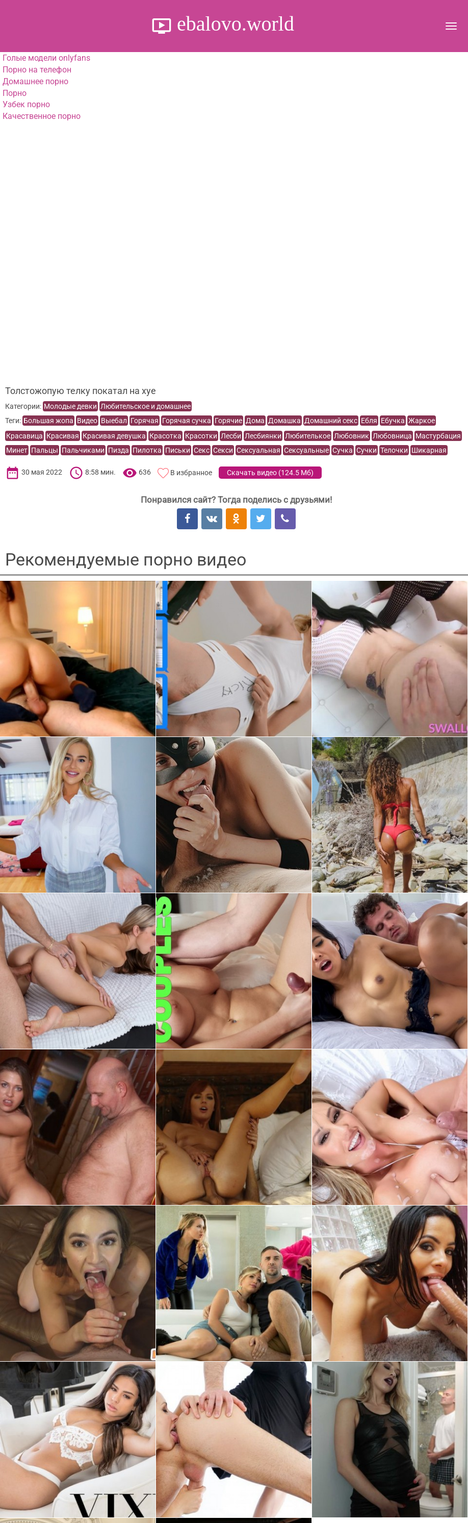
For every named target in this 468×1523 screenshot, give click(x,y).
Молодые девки (70, 406)
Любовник (351, 436)
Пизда (118, 450)
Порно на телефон (37, 70)
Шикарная (429, 450)
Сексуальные (306, 450)
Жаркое (421, 420)
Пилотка (147, 450)
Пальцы (44, 450)
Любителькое (307, 436)
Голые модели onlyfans (46, 58)
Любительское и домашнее (145, 406)
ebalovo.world (233, 23)
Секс (202, 450)
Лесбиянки (263, 436)
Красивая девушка (114, 436)
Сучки (366, 450)
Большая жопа (48, 420)
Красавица (24, 436)
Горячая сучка (186, 420)
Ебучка (393, 420)
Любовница (392, 436)
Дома (255, 420)
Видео (87, 420)
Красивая (62, 436)
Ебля (369, 420)
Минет (17, 450)
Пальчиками (83, 450)
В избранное (191, 473)
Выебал (114, 420)
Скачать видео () (270, 473)
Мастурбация (438, 436)
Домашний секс (330, 420)
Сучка (342, 450)
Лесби (231, 436)
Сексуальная (258, 450)
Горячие (228, 420)
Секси (223, 450)
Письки (177, 450)
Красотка (165, 436)
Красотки (201, 436)
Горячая (145, 420)
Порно (15, 93)
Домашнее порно (35, 81)
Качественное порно (42, 116)
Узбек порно (26, 104)
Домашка (284, 420)
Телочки (394, 450)
